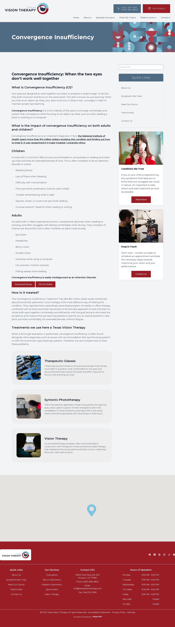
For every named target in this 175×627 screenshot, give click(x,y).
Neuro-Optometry (52, 580)
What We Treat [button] (127, 17)
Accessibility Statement (99, 612)
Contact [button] (165, 17)
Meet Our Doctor (129, 104)
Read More (141, 199)
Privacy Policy (119, 612)
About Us (126, 88)
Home (76, 17)
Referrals (159, 9)
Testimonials (127, 113)
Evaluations (52, 575)
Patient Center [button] (148, 17)
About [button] (87, 17)
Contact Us (126, 121)
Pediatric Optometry (52, 584)
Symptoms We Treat (131, 96)
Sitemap (131, 612)
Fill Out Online (45, 284)
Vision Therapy (52, 594)
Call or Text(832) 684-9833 (130, 8)
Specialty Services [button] (105, 17)
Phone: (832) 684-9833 (87, 582)
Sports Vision (52, 589)
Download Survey (23, 284)
